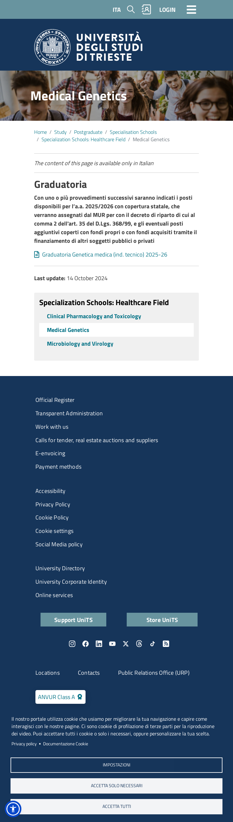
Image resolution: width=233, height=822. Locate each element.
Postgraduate (88, 132)
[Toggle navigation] (191, 9)
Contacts (89, 672)
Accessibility (50, 491)
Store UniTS (162, 619)
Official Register (54, 400)
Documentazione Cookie (65, 744)
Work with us (51, 426)
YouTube (112, 644)
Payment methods (58, 466)
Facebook (85, 644)
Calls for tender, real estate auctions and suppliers (96, 440)
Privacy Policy (52, 504)
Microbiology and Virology (80, 343)
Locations (47, 672)
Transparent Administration (69, 413)
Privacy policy (24, 744)
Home (40, 132)
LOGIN (167, 9)
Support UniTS (73, 619)
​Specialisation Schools (133, 132)
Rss (166, 644)
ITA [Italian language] (117, 9)
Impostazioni (116, 765)
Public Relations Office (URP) (154, 672)
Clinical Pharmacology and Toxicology (94, 316)
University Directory (60, 568)
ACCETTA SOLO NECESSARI (116, 785)
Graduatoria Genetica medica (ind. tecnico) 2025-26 (104, 254)
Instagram (72, 644)
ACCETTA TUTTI (116, 806)
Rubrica (146, 9)
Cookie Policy (52, 517)
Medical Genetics (68, 330)
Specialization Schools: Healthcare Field (83, 139)
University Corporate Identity (71, 581)
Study (60, 132)
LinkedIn (99, 644)
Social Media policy (59, 544)
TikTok (152, 644)
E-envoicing (50, 453)
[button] (13, 809)
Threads (139, 644)
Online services (54, 595)
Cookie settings (54, 530)
